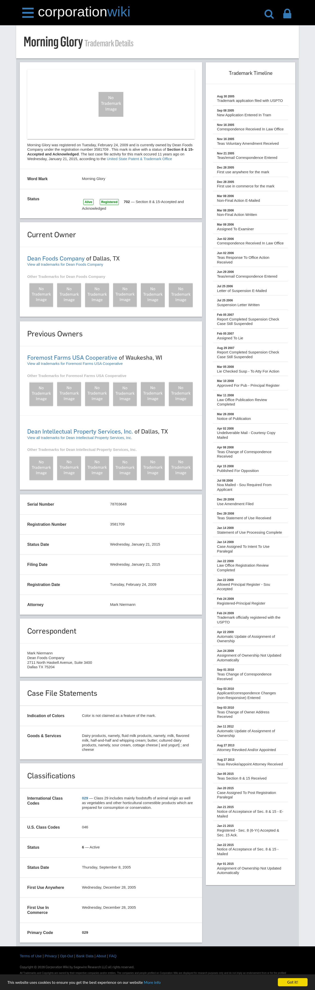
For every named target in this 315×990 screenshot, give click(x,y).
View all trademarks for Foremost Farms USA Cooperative (75, 363)
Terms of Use (31, 956)
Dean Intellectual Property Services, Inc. (80, 431)
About (101, 956)
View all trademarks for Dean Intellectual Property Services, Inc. (79, 438)
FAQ (113, 956)
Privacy (51, 956)
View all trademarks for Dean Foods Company (65, 264)
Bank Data (85, 956)
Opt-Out (66, 956)
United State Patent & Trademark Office (139, 159)
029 (85, 798)
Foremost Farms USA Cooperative (72, 357)
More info (152, 982)
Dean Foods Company (56, 258)
